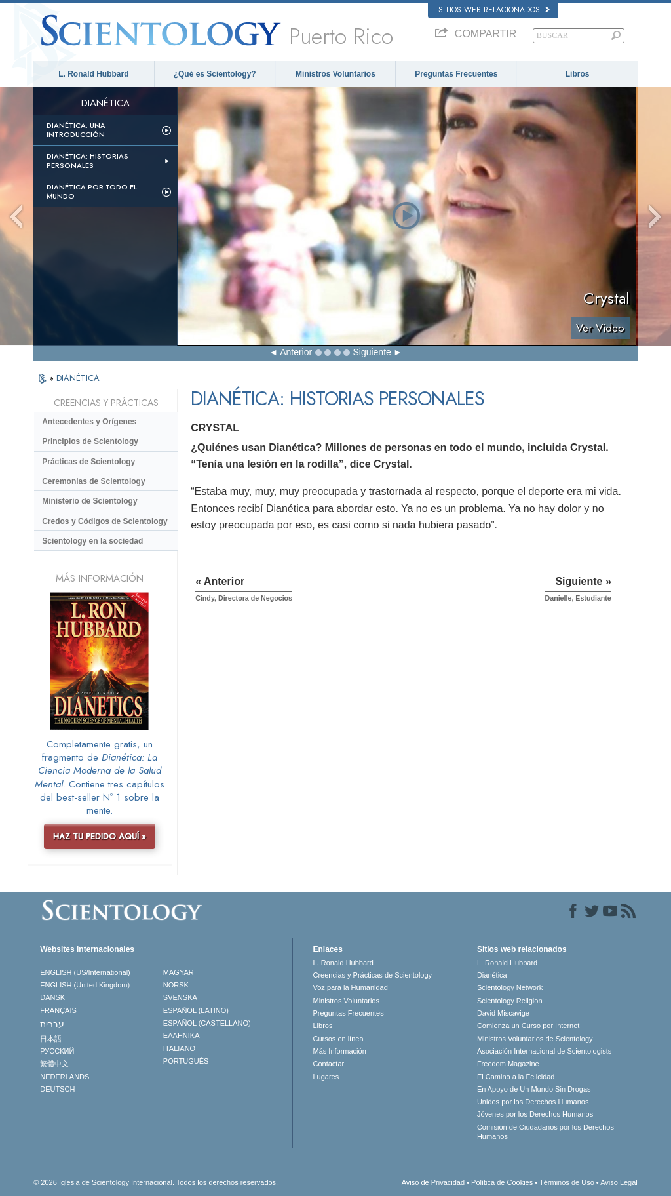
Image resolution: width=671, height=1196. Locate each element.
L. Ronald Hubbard (93, 74)
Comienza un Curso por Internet (528, 1025)
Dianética (492, 975)
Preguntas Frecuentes (456, 74)
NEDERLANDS (64, 1077)
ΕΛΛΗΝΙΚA (181, 1035)
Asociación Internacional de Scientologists (544, 1051)
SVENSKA (180, 997)
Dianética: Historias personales (87, 160)
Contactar (328, 1063)
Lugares (326, 1077)
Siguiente (372, 352)
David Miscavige (503, 1013)
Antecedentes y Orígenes (89, 421)
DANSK (52, 997)
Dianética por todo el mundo (92, 191)
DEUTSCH (57, 1089)
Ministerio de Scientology (89, 501)
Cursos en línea (338, 1039)
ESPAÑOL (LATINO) (196, 1010)
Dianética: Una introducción (76, 130)
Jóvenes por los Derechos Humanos (535, 1114)
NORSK (176, 985)
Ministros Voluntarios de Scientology (535, 1039)
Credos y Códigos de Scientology (104, 521)
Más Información (339, 1051)
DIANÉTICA (78, 378)
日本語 (51, 1039)
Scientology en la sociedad (92, 541)
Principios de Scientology (90, 441)
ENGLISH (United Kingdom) (85, 985)
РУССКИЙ (57, 1051)
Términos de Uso (566, 1182)
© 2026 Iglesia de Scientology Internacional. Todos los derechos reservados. (155, 1182)
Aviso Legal (619, 1182)
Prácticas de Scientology (88, 461)
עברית (52, 1024)
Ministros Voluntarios (335, 74)
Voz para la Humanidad (350, 987)
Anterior (296, 352)
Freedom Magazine (508, 1063)
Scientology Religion (510, 1001)
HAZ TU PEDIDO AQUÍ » (99, 836)
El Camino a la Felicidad (516, 1077)
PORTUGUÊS (185, 1061)
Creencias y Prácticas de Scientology (372, 975)
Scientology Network (510, 987)
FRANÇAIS (58, 1010)
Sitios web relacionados (494, 10)
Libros (578, 74)
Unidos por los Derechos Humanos (533, 1102)
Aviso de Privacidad (433, 1182)
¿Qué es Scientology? (215, 74)
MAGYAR (178, 972)
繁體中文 (54, 1063)
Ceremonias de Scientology (93, 481)
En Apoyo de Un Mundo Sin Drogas (534, 1089)
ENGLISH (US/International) (85, 972)
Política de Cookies (502, 1182)
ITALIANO (179, 1048)
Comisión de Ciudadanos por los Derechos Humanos (545, 1131)
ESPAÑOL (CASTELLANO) (207, 1023)
